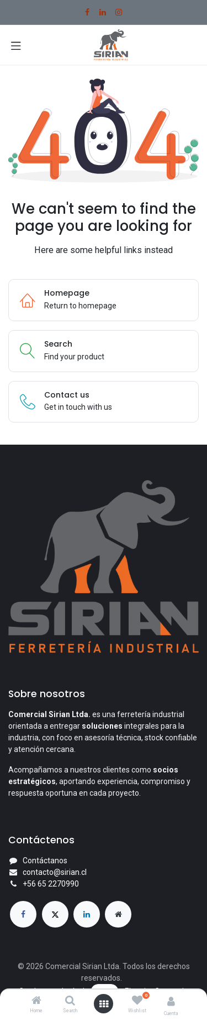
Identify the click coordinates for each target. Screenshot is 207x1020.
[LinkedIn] (102, 12)
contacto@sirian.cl (55, 872)
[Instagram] (118, 12)
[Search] (70, 1001)
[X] (55, 914)
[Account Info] (171, 1001)
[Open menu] (103, 1004)
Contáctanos (45, 860)
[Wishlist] (137, 1000)
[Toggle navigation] (16, 44)
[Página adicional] (118, 914)
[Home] (36, 1001)
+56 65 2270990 (51, 883)
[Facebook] (87, 12)
